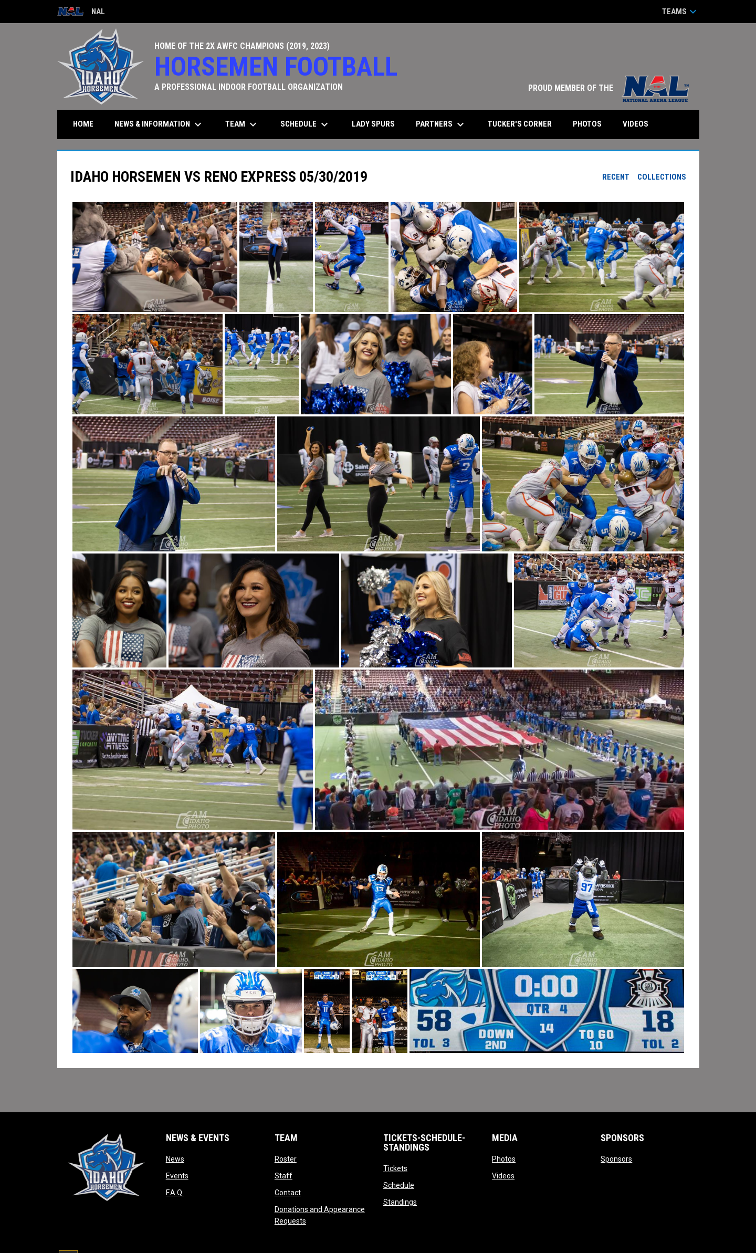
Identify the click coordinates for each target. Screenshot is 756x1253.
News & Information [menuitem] (159, 124)
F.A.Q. (175, 1192)
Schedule (398, 1185)
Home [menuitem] (83, 124)
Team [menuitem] (242, 124)
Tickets (395, 1168)
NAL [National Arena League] (81, 12)
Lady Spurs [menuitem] (373, 124)
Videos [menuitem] (635, 124)
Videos (503, 1176)
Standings (400, 1202)
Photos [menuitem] (587, 124)
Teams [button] (680, 11)
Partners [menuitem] (441, 124)
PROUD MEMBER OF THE (608, 88)
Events (177, 1176)
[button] (154, 257)
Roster (286, 1159)
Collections (661, 177)
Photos (504, 1159)
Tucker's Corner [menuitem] (520, 124)
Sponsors (616, 1159)
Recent (615, 177)
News (175, 1159)
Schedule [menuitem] (305, 124)
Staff (283, 1176)
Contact (288, 1192)
